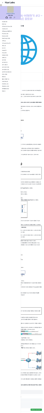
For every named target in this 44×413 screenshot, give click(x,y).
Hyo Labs (10, 2)
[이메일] (11, 18)
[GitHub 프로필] (7, 18)
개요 (3, 74)
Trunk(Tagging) (6, 76)
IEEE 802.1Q (5, 78)
